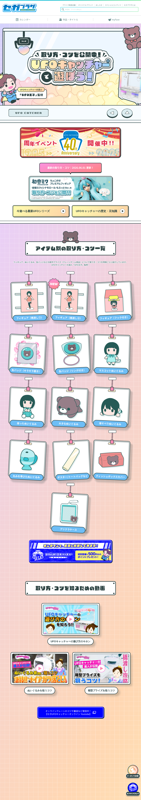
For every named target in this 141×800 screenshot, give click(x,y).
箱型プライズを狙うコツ (101, 690)
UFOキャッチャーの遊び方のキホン (70, 641)
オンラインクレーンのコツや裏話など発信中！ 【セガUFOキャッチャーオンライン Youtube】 (68, 712)
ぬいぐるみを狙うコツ (39, 690)
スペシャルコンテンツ (113, 5)
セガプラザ (19, 7)
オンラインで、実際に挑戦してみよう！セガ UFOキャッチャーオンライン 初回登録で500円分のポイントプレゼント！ (71, 551)
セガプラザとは (129, 5)
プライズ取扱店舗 (68, 5)
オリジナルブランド (85, 5)
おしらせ (99, 5)
